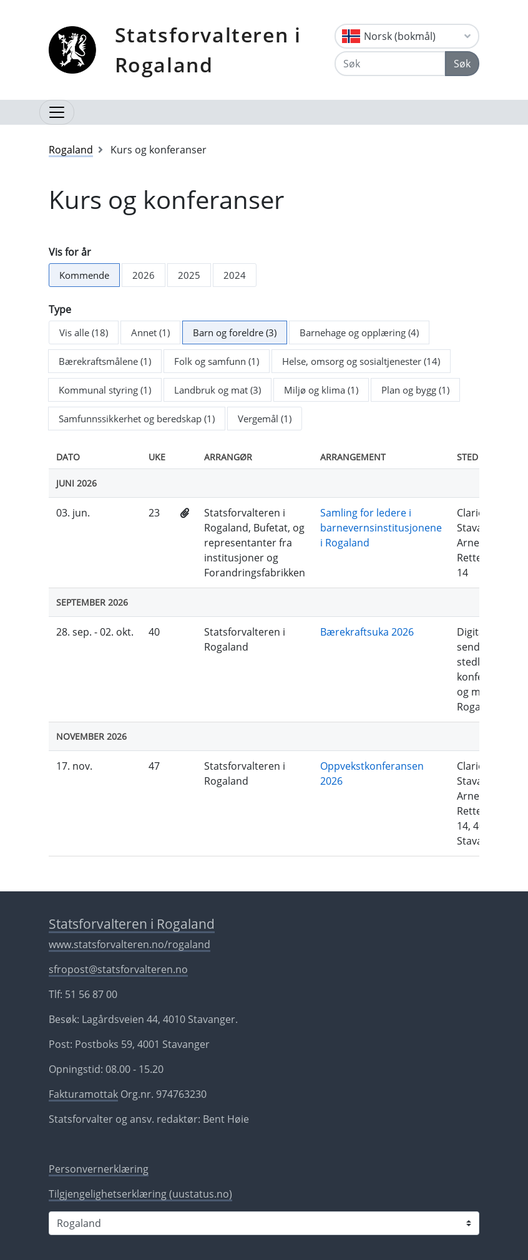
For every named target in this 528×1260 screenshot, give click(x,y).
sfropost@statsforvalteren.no (118, 969)
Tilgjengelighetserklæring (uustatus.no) (140, 1194)
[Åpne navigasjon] (56, 112)
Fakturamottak (83, 1094)
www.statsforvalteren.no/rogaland (129, 944)
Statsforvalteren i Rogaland (208, 49)
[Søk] (390, 63)
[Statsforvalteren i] (264, 1223)
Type (60, 309)
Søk (462, 63)
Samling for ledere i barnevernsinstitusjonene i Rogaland (381, 528)
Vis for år (70, 252)
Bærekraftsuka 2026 (367, 632)
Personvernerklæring (99, 1169)
